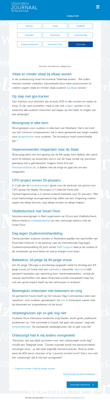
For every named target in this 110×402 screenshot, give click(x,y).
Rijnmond (80, 269)
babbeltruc (55, 269)
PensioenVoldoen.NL (24, 167)
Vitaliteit (80, 26)
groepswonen (26, 136)
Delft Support (64, 247)
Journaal (80, 44)
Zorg (55, 26)
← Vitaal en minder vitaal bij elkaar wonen (33, 368)
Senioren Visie (55, 44)
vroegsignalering (40, 220)
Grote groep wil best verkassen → (80, 374)
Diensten (29, 35)
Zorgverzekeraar (29, 44)
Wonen (29, 26)
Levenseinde (80, 35)
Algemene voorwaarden (60, 398)
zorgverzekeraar (21, 326)
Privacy (47, 398)
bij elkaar (72, 87)
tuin (62, 300)
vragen (69, 105)
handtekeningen (39, 185)
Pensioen (55, 35)
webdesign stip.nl (78, 398)
